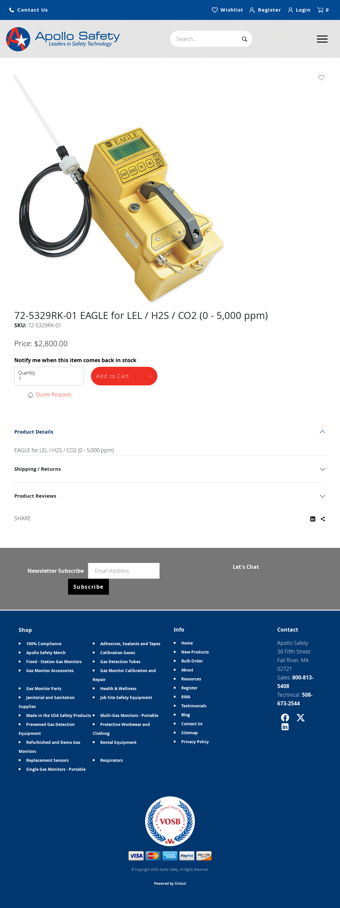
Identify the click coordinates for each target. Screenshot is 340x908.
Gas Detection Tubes (120, 661)
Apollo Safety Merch (46, 653)
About (187, 670)
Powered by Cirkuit (170, 883)
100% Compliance (43, 644)
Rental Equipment (118, 742)
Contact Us (192, 724)
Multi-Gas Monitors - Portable (129, 715)
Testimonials (194, 706)
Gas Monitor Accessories (50, 670)
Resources (191, 679)
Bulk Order (192, 661)
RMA (185, 697)
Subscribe (88, 586)
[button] (28, 10)
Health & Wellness (118, 688)
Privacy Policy (195, 742)
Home (187, 643)
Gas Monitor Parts (43, 688)
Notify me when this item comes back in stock (75, 360)
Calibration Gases (117, 653)
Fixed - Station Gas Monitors (54, 661)
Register (189, 688)
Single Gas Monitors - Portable (56, 769)
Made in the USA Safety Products (58, 715)
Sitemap (189, 733)
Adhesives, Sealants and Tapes (130, 644)
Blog (185, 715)
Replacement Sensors (47, 760)
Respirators (111, 760)
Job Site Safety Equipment (126, 697)
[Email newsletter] (124, 571)
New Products (195, 652)
